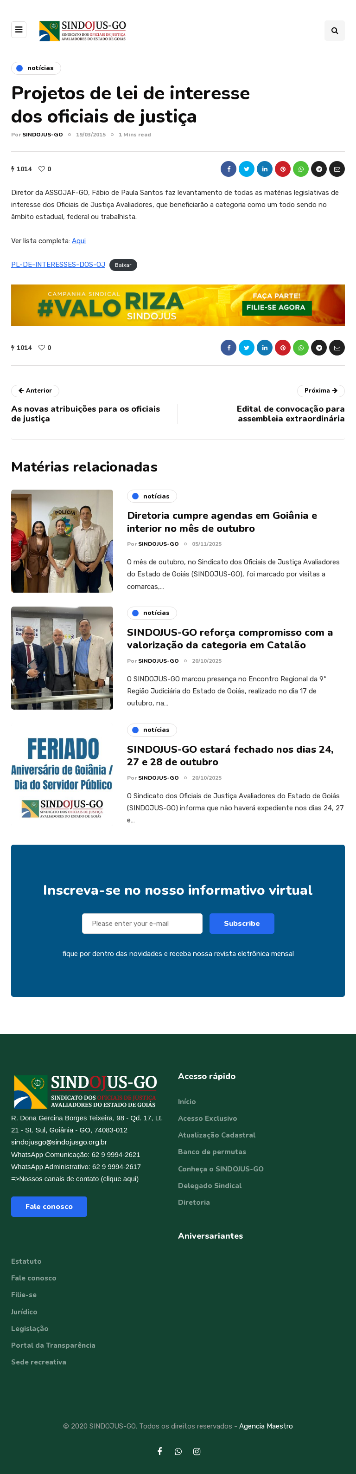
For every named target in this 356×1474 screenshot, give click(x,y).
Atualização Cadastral (216, 1135)
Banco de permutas (212, 1152)
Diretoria (194, 1202)
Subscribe (242, 928)
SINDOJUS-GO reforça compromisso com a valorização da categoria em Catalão (230, 643)
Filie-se (24, 1294)
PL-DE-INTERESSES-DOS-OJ (58, 264)
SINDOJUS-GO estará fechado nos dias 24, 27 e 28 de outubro (230, 760)
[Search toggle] (334, 30)
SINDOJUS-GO (42, 134)
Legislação (30, 1328)
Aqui (79, 241)
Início (187, 1101)
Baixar (123, 265)
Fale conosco (49, 1207)
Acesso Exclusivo (207, 1118)
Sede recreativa (38, 1362)
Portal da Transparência (53, 1345)
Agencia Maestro (266, 1426)
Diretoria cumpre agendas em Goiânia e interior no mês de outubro (222, 526)
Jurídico (24, 1312)
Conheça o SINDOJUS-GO (221, 1169)
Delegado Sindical (210, 1185)
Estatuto (26, 1261)
